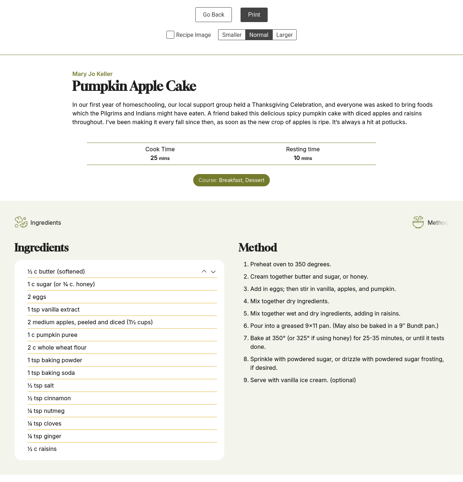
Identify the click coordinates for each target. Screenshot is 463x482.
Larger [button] (284, 34)
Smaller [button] (232, 34)
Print (254, 15)
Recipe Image (193, 34)
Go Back (213, 14)
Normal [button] (258, 34)
